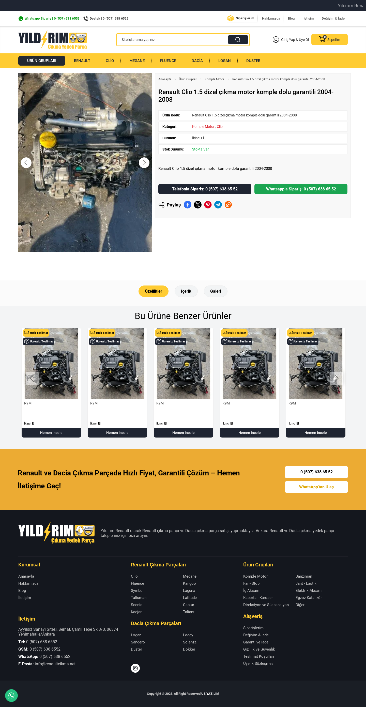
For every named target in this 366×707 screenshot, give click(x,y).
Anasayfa (165, 79)
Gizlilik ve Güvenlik (259, 649)
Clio (110, 60)
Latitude (190, 597)
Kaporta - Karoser (258, 597)
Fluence (168, 60)
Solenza (189, 642)
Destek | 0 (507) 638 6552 (109, 18)
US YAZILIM (210, 694)
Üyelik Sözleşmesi (258, 663)
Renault (82, 60)
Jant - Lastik (306, 583)
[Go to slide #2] (98, 263)
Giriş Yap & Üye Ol (291, 39)
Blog (291, 18)
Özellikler (153, 291)
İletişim (308, 18)
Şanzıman (304, 576)
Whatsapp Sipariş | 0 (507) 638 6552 (52, 18)
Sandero (138, 642)
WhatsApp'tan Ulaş (316, 486)
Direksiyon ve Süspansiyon (266, 604)
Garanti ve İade (255, 642)
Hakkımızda (271, 18)
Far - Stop (251, 583)
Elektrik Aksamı (309, 590)
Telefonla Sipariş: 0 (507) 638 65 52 (205, 189)
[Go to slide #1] (72, 263)
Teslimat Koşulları (258, 656)
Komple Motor (215, 79)
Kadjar (136, 611)
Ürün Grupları (41, 60)
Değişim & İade (333, 18)
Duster (253, 60)
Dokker (189, 649)
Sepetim (329, 39)
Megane (137, 60)
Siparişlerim (245, 18)
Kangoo (189, 583)
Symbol (137, 590)
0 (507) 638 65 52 (316, 471)
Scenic (136, 604)
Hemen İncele (51, 433)
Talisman (138, 597)
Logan (224, 60)
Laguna (189, 590)
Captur (188, 604)
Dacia (197, 60)
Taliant (188, 611)
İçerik (186, 291)
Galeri (215, 291)
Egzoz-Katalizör (309, 597)
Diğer (300, 604)
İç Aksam (251, 590)
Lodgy (188, 635)
